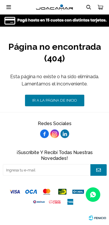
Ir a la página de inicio (54, 100)
